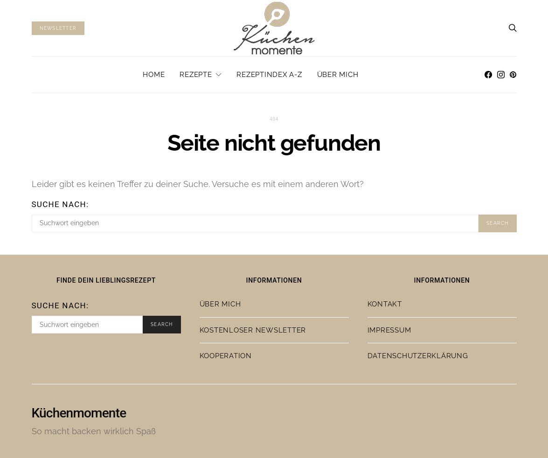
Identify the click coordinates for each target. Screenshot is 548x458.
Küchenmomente (79, 413)
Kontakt (385, 304)
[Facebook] (488, 74)
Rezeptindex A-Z (269, 74)
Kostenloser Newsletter (253, 330)
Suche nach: (60, 204)
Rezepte (196, 74)
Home (154, 74)
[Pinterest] (513, 74)
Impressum (389, 330)
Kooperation (226, 356)
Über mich (338, 74)
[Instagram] (501, 74)
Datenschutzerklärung (418, 356)
